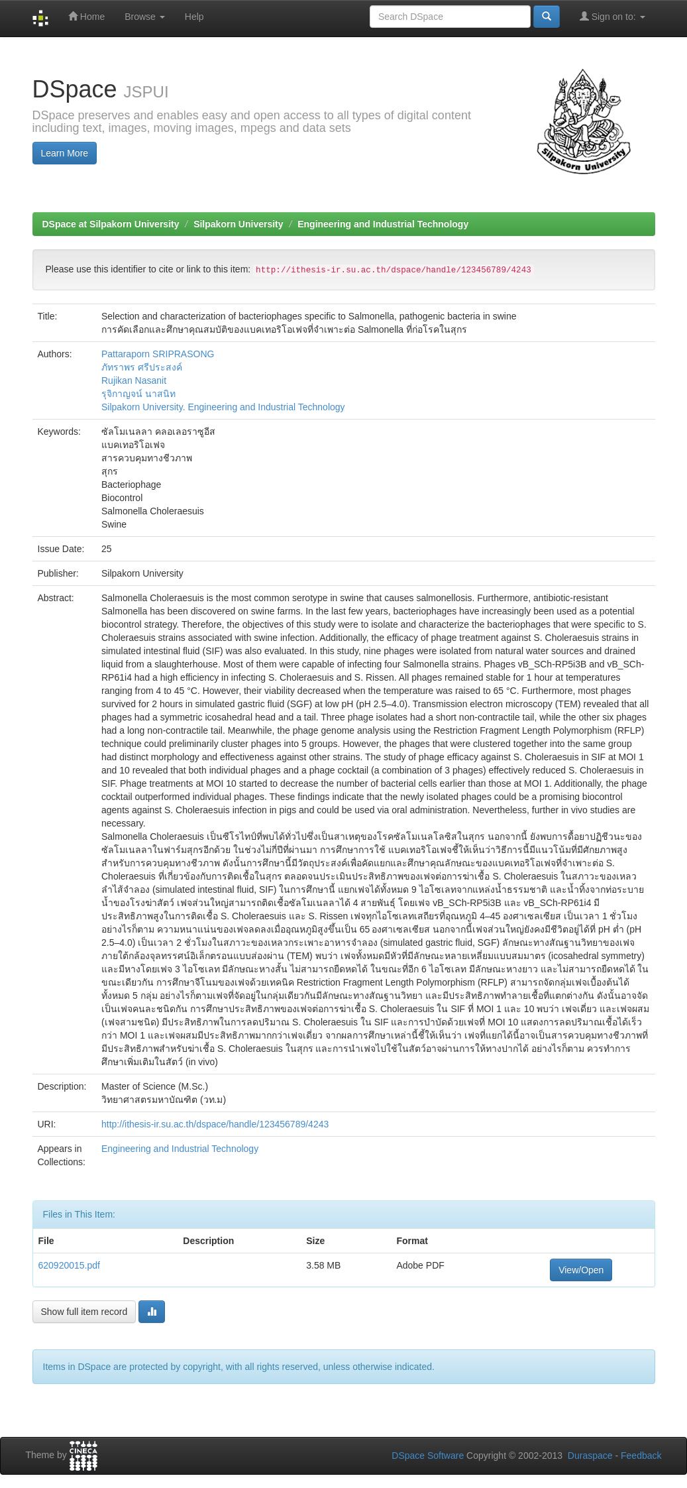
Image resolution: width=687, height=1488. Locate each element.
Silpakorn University (238, 224)
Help (194, 16)
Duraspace (590, 1455)
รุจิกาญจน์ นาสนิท (138, 393)
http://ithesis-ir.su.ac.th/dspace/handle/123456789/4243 (215, 1124)
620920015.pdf (69, 1265)
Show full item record (84, 1311)
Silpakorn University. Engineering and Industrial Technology (223, 407)
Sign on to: (612, 16)
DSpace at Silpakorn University (111, 224)
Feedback (641, 1455)
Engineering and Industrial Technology (382, 224)
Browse (145, 16)
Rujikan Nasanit (133, 380)
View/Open (581, 1270)
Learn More (65, 153)
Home (86, 16)
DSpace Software (428, 1455)
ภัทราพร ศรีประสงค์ (141, 367)
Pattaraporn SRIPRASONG (157, 354)
